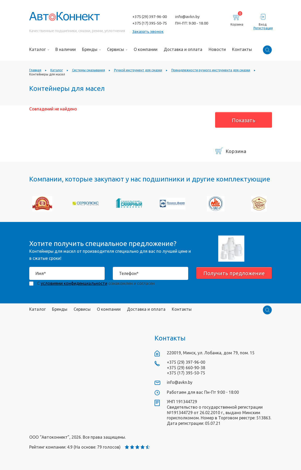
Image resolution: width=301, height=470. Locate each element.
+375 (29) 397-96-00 (149, 16)
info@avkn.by (187, 16)
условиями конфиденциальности (74, 283)
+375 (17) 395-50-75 (149, 23)
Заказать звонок (148, 31)
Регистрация (262, 28)
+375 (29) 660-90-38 (186, 367)
